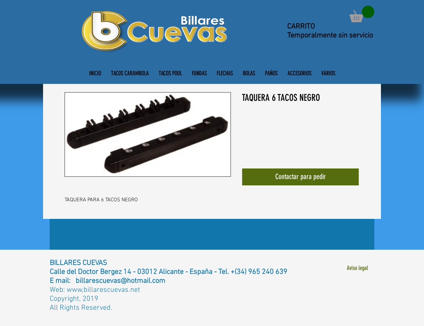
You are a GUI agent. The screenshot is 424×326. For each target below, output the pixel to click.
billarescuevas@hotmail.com (120, 281)
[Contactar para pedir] (300, 176)
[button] (361, 14)
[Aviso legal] (357, 268)
